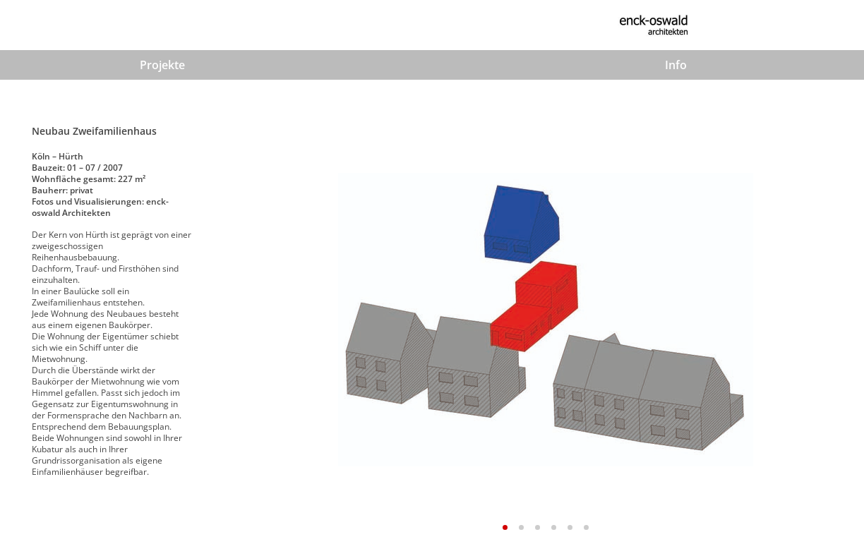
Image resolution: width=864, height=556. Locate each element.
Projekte (162, 65)
